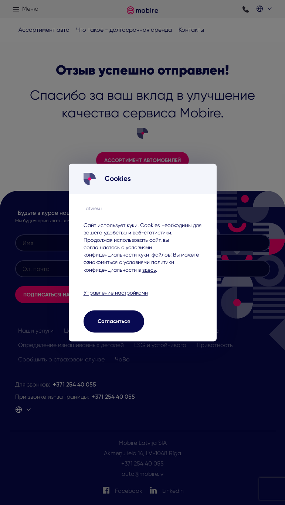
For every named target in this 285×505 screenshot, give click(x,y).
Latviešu (93, 208)
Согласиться (114, 321)
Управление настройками (116, 292)
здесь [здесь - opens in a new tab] (149, 269)
